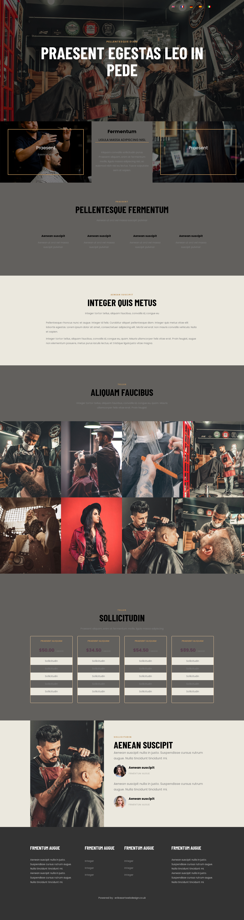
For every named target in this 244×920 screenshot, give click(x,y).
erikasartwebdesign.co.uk (130, 898)
